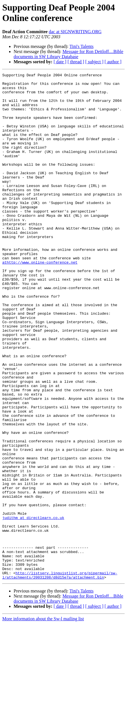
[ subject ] (94, 61)
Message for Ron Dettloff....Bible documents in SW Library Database (68, 54)
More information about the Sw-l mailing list (43, 720)
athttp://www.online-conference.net (39, 300)
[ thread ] (75, 61)
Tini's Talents (81, 46)
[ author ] (113, 61)
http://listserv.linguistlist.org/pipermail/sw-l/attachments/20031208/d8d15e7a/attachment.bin (59, 676)
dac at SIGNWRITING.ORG (75, 31)
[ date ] (60, 61)
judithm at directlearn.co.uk (33, 607)
